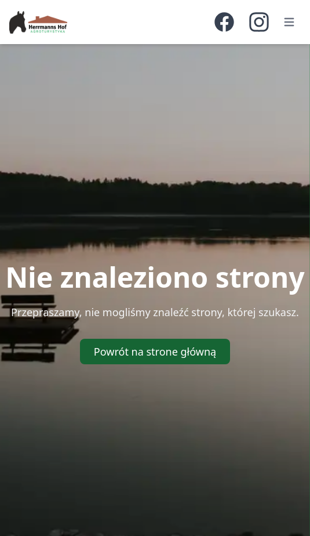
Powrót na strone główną (155, 351)
